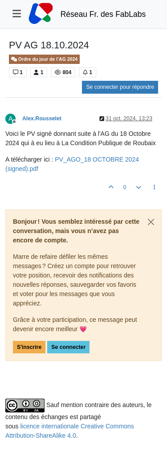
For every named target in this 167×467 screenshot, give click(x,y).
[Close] (151, 222)
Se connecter (68, 347)
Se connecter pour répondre (120, 87)
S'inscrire (29, 347)
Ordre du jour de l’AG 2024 (44, 59)
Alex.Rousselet (41, 118)
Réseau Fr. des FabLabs (103, 14)
